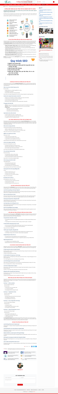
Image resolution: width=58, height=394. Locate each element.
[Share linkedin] (36, 346)
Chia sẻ (47, 4)
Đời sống (15, 4)
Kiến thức (43, 4)
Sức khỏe (22, 4)
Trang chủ (5, 4)
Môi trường (10, 4)
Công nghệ (33, 4)
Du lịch (26, 4)
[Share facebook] (32, 346)
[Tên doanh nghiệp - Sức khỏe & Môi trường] (46, 33)
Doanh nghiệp (39, 4)
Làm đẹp (18, 4)
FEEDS (40, 1)
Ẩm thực (29, 4)
